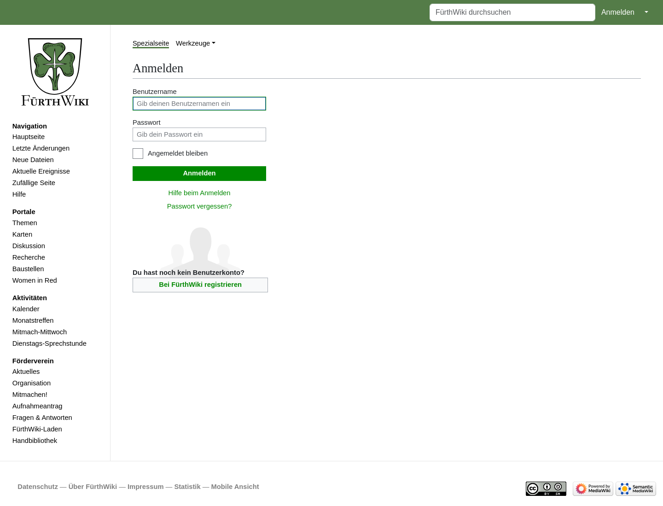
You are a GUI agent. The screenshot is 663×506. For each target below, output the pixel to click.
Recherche (28, 257)
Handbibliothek (34, 440)
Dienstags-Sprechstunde (49, 343)
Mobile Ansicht (235, 486)
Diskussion (28, 246)
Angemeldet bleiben (178, 153)
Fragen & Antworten (42, 417)
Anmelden (617, 12)
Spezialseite (151, 43)
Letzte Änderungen (41, 148)
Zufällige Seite (33, 182)
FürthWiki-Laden (37, 429)
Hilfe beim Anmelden (200, 193)
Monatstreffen (33, 320)
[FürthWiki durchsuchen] (512, 12)
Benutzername (155, 91)
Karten (22, 234)
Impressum (146, 486)
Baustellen (28, 269)
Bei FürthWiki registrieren (200, 284)
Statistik (187, 486)
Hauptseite (28, 136)
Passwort (147, 122)
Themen (24, 223)
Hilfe (19, 194)
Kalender (26, 309)
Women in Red (34, 280)
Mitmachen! (29, 394)
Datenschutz (37, 486)
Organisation (31, 383)
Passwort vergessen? (199, 206)
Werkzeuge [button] (193, 43)
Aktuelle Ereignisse (41, 171)
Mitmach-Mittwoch (39, 332)
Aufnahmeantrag (37, 406)
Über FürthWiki (93, 486)
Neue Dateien (33, 159)
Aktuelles (26, 371)
